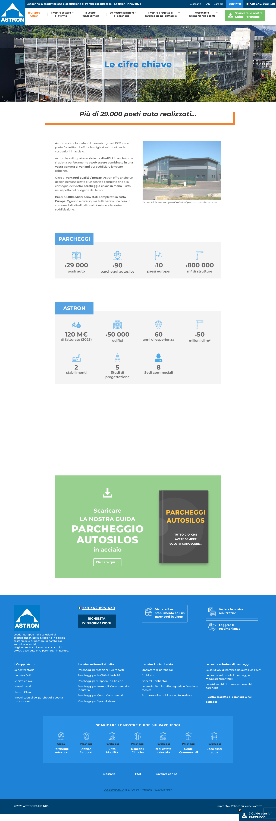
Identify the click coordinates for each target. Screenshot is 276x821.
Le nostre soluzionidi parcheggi (122, 14)
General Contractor (154, 681)
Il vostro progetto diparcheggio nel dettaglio (161, 14)
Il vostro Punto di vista (157, 664)
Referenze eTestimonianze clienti (201, 14)
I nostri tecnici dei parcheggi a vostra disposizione (38, 699)
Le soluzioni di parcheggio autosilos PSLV (233, 670)
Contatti (235, 3)
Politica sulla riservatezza (246, 806)
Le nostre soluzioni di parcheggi (228, 664)
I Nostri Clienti (23, 692)
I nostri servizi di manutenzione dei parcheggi (229, 686)
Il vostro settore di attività (96, 664)
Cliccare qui (118, 548)
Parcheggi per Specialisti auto (98, 701)
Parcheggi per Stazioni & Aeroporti (101, 670)
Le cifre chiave (23, 681)
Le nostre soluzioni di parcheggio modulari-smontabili (228, 677)
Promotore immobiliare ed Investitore (167, 695)
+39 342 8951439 (260, 3)
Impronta (223, 806)
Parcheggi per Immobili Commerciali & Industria (104, 688)
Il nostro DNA (23, 675)
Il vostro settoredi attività (61, 14)
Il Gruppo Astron (25, 664)
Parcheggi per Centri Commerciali (100, 695)
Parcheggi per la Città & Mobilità (99, 675)
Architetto (148, 675)
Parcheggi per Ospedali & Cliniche (100, 681)
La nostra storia (24, 670)
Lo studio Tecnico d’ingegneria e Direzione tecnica (170, 688)
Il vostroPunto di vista (90, 14)
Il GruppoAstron (34, 14)
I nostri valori (22, 686)
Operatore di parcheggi (157, 670)
